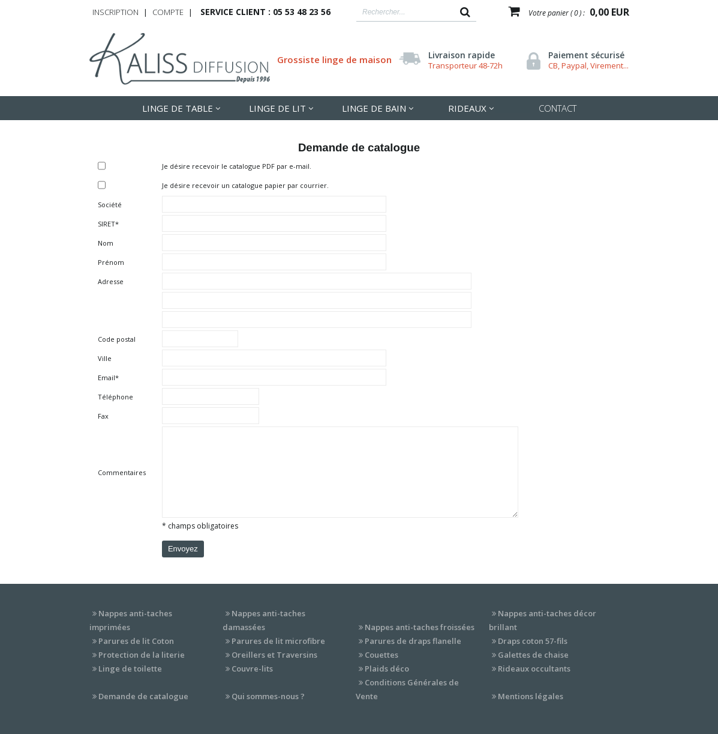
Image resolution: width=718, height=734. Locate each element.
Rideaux (467, 108)
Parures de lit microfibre (278, 640)
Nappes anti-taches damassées (264, 620)
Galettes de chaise (533, 654)
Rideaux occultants (534, 668)
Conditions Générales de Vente (407, 689)
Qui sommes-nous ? (268, 696)
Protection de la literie (141, 654)
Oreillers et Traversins (274, 654)
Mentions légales (530, 696)
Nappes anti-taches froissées (419, 627)
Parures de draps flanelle (413, 640)
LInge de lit (277, 108)
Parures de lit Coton (136, 640)
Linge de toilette (130, 668)
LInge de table (177, 108)
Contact (557, 108)
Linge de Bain (374, 108)
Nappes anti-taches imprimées (130, 620)
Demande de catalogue (143, 696)
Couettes (381, 654)
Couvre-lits (252, 668)
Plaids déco (387, 668)
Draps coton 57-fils (532, 640)
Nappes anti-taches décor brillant (542, 620)
